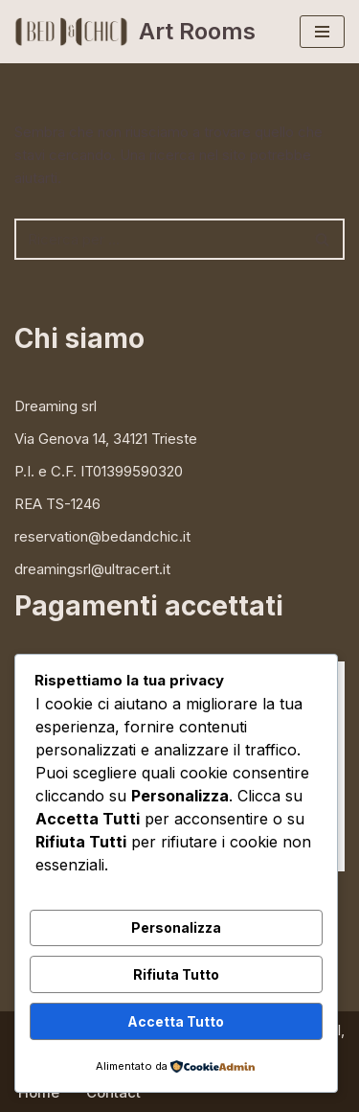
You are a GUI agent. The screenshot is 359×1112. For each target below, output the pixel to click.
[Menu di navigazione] (322, 31)
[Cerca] (158, 239)
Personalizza (176, 927)
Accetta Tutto (175, 1021)
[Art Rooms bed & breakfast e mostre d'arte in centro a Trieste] (135, 31)
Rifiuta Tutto (176, 974)
